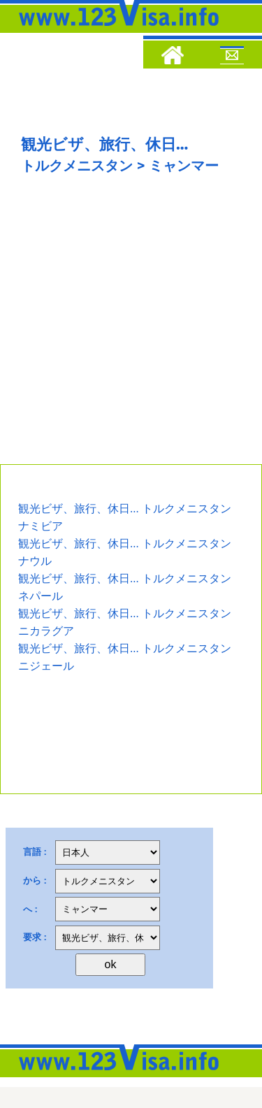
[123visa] (115, 30)
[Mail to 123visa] (232, 57)
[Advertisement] (131, 326)
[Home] (172, 57)
